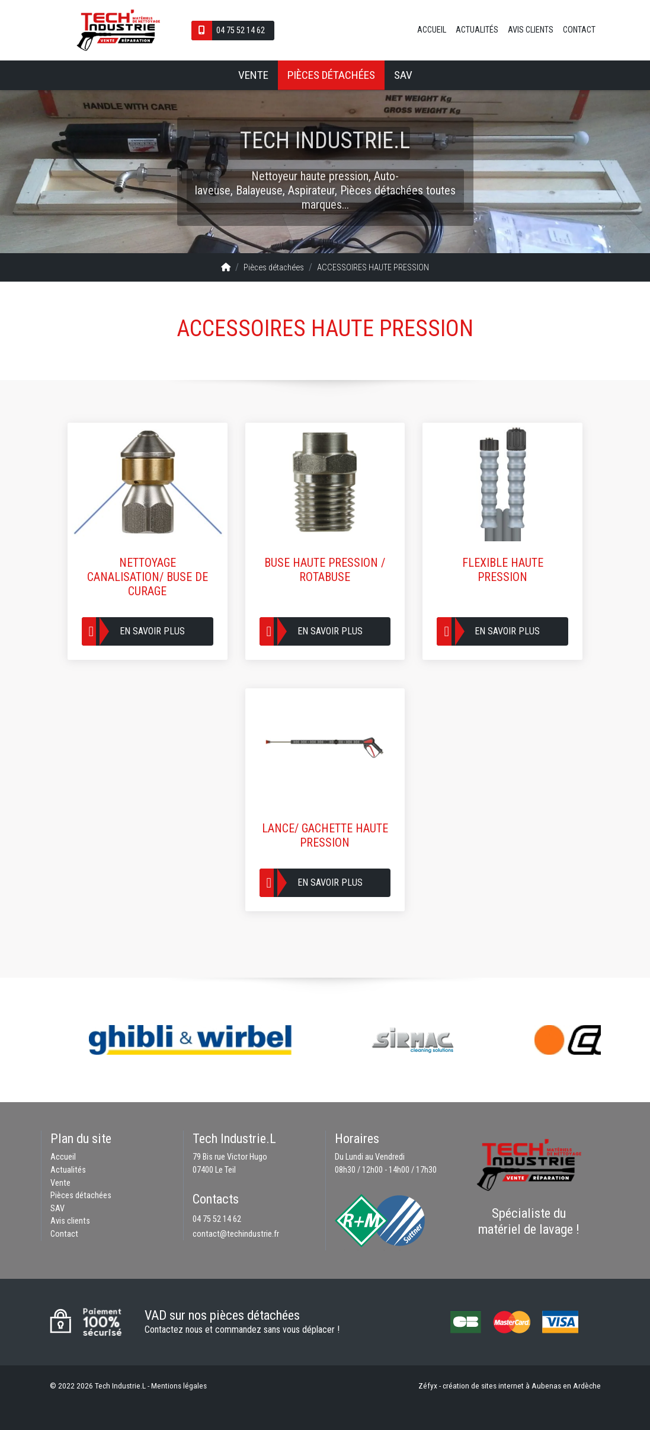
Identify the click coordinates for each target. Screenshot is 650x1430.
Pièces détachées (331, 75)
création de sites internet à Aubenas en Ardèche (522, 1385)
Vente (253, 75)
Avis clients (530, 30)
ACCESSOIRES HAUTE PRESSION (373, 268)
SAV (403, 75)
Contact (579, 30)
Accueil (431, 30)
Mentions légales (179, 1385)
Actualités (477, 30)
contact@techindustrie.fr (236, 1234)
